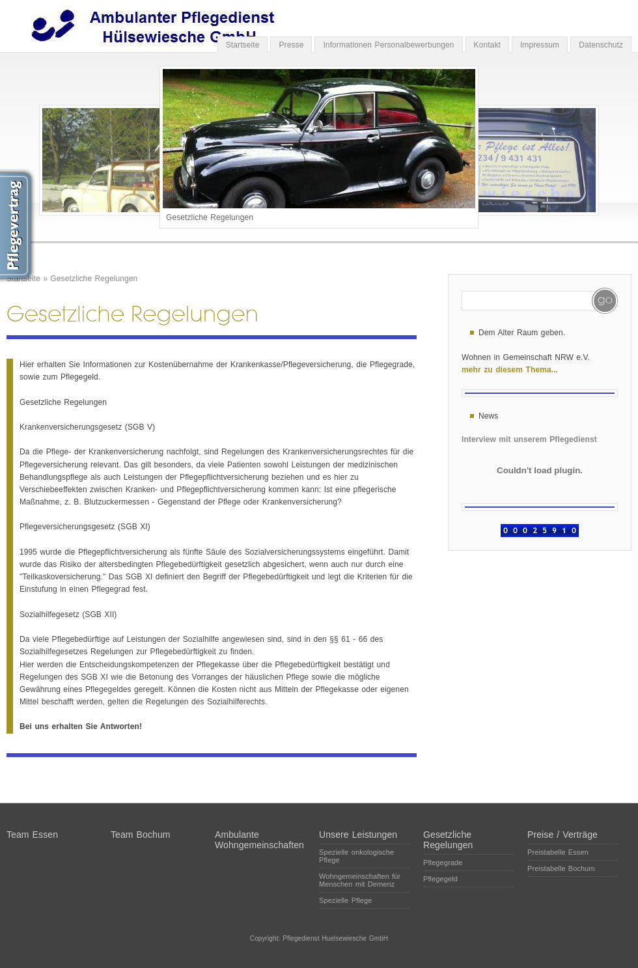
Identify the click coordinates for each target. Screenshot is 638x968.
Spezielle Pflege (345, 900)
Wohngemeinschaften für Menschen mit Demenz (359, 880)
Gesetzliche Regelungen (93, 278)
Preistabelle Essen (558, 852)
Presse (291, 44)
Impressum (539, 44)
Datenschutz (601, 44)
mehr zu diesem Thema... (510, 369)
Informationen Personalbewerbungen (388, 44)
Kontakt (487, 44)
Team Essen (32, 834)
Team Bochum (141, 834)
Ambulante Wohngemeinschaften (259, 839)
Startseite (243, 44)
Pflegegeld (440, 879)
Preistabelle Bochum (561, 868)
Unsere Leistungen (358, 834)
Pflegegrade (442, 862)
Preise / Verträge (562, 834)
